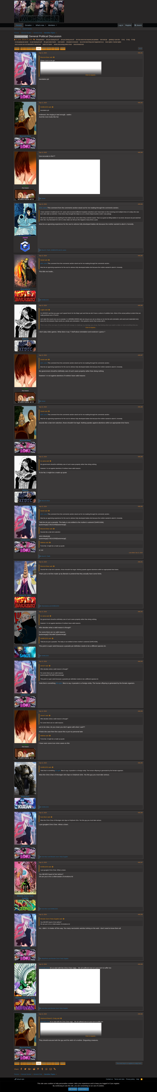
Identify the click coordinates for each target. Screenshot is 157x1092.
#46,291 (139, 562)
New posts (17, 29)
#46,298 (139, 914)
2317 (48, 48)
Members (51, 25)
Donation (28, 25)
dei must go (103, 39)
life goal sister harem (50, 42)
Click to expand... (90, 75)
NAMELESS (26, 86)
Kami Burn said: (46, 817)
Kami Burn (26, 796)
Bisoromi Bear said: (47, 57)
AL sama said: (45, 461)
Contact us (109, 1079)
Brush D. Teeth (26, 595)
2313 (28, 48)
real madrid (61, 42)
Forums (19, 25)
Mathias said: (45, 542)
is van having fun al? (36, 42)
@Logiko (60, 683)
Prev (17, 48)
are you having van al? (67, 39)
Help (137, 1079)
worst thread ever (79, 44)
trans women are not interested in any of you (28, 44)
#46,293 (139, 661)
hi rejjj (133, 39)
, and (55, 250)
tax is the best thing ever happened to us (91, 42)
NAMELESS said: (46, 107)
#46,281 (139, 53)
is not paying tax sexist (21, 42)
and (51, 606)
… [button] (24, 48)
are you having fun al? (52, 39)
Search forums (27, 29)
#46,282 (139, 102)
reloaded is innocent (72, 42)
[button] (33, 25)
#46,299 (139, 964)
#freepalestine (40, 39)
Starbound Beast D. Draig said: (51, 1018)
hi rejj (128, 39)
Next (62, 48)
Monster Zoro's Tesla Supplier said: (52, 919)
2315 (38, 48)
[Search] (138, 25)
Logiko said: (45, 310)
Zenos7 (26, 645)
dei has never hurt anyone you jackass (87, 39)
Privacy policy (130, 1079)
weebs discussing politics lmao (63, 44)
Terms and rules (119, 1079)
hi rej (123, 39)
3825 (57, 48)
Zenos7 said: (45, 666)
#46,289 (139, 456)
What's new (40, 25)
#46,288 (139, 407)
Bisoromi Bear (26, 136)
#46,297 (139, 862)
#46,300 (139, 1014)
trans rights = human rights (113, 42)
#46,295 (139, 763)
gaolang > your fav (114, 39)
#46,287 (139, 355)
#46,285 (139, 255)
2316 (43, 48)
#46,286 (139, 305)
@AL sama (44, 208)
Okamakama (26, 289)
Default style (19, 1079)
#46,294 (139, 711)
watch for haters (47, 44)
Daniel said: (45, 260)
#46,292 (139, 611)
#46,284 (139, 204)
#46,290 (139, 506)
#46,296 (139, 812)
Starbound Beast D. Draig (26, 998)
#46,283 (139, 152)
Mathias (26, 339)
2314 (33, 48)
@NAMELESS (45, 968)
